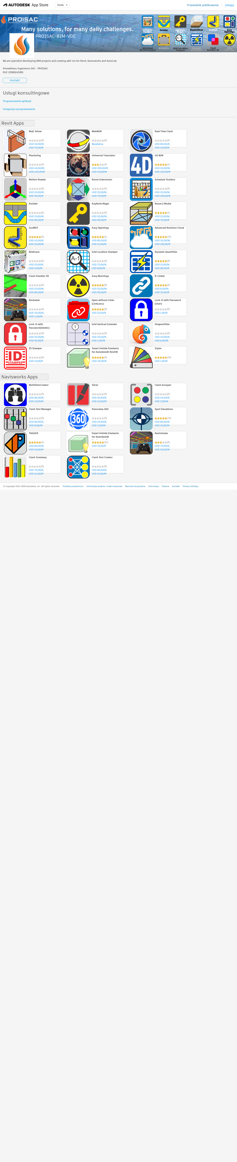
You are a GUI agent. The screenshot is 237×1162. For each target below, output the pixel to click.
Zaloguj (229, 5)
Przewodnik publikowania (203, 5)
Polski (62, 5)
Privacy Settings (191, 486)
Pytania (165, 486)
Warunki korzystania (135, 486)
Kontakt (15, 80)
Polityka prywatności (73, 486)
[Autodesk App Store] (26, 5)
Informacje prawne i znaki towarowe (104, 486)
